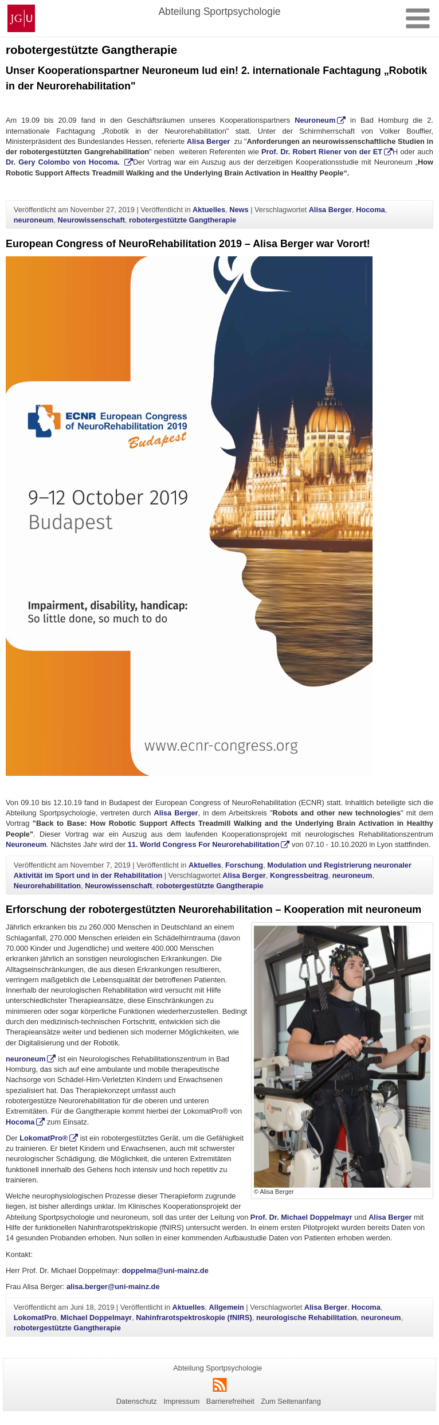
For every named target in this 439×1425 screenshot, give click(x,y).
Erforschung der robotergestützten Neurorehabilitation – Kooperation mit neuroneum (213, 909)
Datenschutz (136, 1401)
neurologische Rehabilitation (306, 1317)
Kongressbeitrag (299, 875)
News (238, 209)
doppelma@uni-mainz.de (165, 1270)
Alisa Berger (208, 141)
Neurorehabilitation (47, 885)
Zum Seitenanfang (291, 1401)
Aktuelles (209, 209)
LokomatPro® (43, 1138)
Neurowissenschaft (91, 220)
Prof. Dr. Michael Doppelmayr (301, 1217)
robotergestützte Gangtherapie (182, 220)
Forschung (244, 865)
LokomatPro (35, 1317)
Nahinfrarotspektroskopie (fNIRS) (194, 1317)
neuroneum (34, 220)
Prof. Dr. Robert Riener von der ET (321, 151)
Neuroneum (315, 120)
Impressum (181, 1401)
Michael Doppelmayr (96, 1317)
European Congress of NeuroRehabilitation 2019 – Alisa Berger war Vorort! (188, 243)
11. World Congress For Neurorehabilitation (204, 844)
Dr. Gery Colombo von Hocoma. (64, 162)
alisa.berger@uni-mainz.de (113, 1286)
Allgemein (226, 1307)
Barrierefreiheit (230, 1401)
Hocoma (370, 209)
